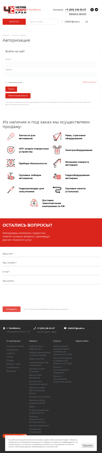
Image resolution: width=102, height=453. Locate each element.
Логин (8, 59)
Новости (11, 353)
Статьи (10, 357)
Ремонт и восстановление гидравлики (61, 370)
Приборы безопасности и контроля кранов (37, 419)
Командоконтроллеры (39, 397)
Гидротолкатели (36, 359)
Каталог (14, 21)
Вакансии (11, 371)
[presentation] (51, 297)
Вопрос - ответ (14, 364)
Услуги (57, 341)
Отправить (11, 309)
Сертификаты (13, 367)
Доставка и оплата (15, 346)
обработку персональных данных (54, 309)
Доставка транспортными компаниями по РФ (53, 203)
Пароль (8, 69)
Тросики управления (39, 425)
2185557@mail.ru (72, 22)
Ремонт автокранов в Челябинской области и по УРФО (62, 361)
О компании (14, 341)
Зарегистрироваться (18, 95)
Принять (88, 445)
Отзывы (10, 360)
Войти (11, 89)
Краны (32, 406)
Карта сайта (82, 341)
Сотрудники (12, 350)
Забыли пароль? (90, 82)
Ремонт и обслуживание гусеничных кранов (62, 379)
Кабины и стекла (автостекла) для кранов (37, 390)
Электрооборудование (78, 150)
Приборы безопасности (33, 163)
